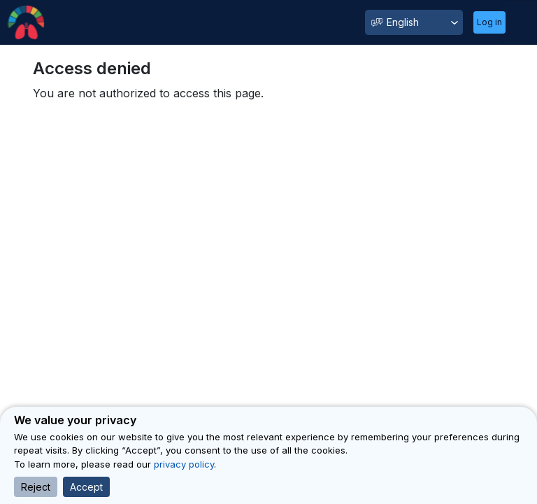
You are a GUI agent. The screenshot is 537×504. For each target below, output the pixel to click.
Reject (35, 487)
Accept (86, 487)
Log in (489, 22)
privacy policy (184, 464)
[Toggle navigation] (519, 22)
